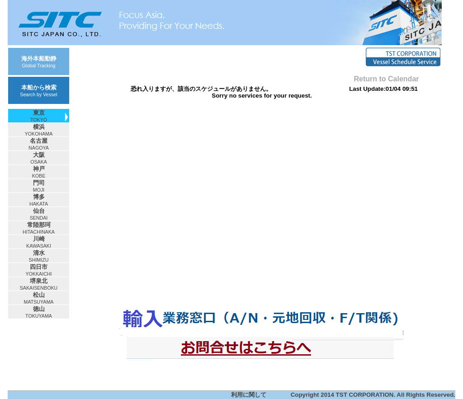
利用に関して (248, 394)
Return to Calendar (386, 79)
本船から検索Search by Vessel (38, 90)
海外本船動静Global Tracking (39, 61)
